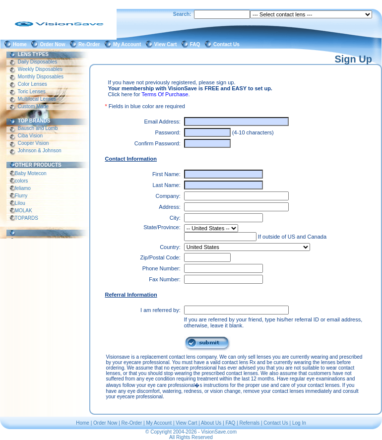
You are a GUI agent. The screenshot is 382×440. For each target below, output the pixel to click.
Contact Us (227, 44)
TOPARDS (26, 218)
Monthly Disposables (40, 76)
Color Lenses (32, 84)
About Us (211, 423)
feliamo (22, 188)
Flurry (21, 195)
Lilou (20, 203)
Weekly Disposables (40, 69)
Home (21, 44)
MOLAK (23, 210)
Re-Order (90, 44)
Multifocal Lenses (37, 99)
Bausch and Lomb (37, 128)
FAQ (196, 44)
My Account (128, 44)
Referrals (250, 423)
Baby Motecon (30, 173)
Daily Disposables (37, 61)
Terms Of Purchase (164, 94)
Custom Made (33, 106)
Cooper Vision (33, 143)
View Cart (167, 44)
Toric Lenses (31, 91)
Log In (299, 423)
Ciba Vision (30, 135)
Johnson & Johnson (39, 150)
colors (21, 181)
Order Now (54, 44)
